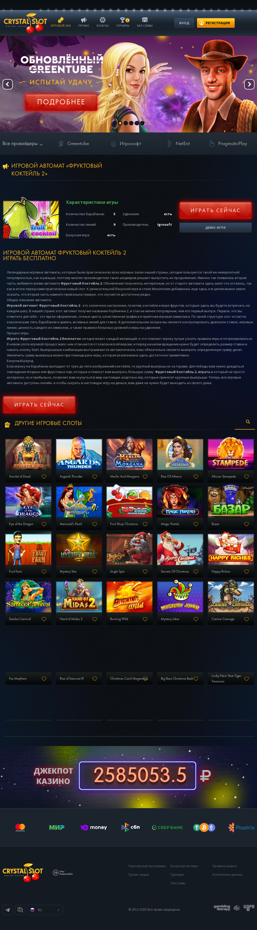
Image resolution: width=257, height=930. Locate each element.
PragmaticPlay (227, 144)
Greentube (72, 144)
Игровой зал (61, 21)
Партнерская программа (147, 866)
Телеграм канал (8, 910)
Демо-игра (215, 227)
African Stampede (224, 476)
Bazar (215, 524)
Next (249, 84)
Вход (184, 23)
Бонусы (102, 21)
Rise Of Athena (171, 476)
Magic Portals (170, 524)
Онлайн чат (20, 910)
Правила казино (225, 866)
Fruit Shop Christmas (124, 524)
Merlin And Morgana (124, 476)
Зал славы (145, 21)
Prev (8, 84)
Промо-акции (138, 874)
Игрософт (125, 144)
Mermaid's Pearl (71, 524)
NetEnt (177, 144)
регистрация (218, 23)
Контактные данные (227, 874)
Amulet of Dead (19, 476)
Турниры (122, 21)
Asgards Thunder (71, 476)
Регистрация (61, 99)
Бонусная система (184, 866)
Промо (83, 21)
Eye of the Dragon (21, 524)
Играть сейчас (215, 210)
